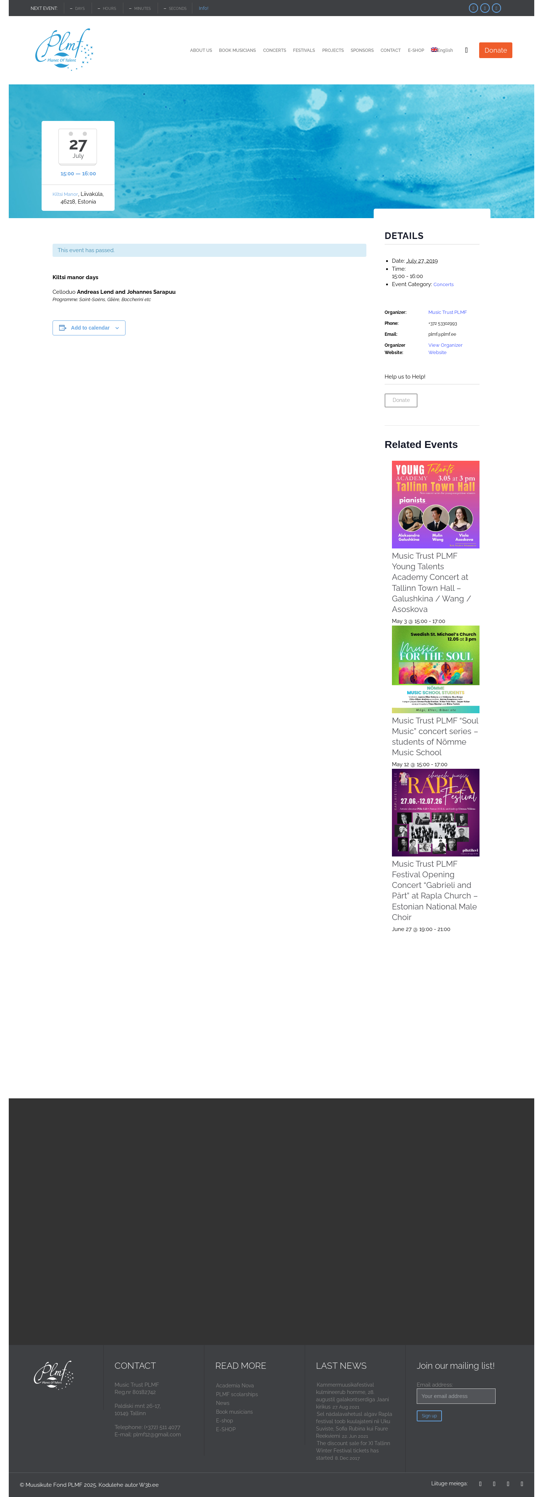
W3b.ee (149, 1485)
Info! (203, 8)
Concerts (444, 284)
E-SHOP (226, 1429)
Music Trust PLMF (447, 312)
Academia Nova (235, 1385)
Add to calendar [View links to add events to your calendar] (90, 328)
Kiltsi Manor (65, 194)
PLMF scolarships (237, 1394)
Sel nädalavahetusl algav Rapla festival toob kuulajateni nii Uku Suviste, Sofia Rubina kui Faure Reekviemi (354, 1425)
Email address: (456, 1393)
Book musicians (234, 1412)
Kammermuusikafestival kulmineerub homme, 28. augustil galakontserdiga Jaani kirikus (352, 1396)
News (223, 1403)
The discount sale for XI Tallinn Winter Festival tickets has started (353, 1450)
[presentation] (436, 505)
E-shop (224, 1421)
